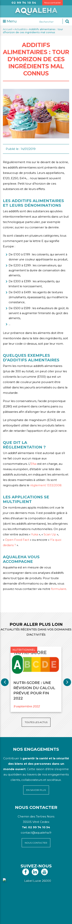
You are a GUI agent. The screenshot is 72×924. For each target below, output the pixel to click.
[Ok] (67, 21)
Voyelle (56, 918)
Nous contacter (52, 2)
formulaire (58, 589)
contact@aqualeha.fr (36, 832)
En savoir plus (36, 790)
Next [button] (67, 682)
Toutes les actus (36, 722)
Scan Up (50, 534)
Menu (10, 21)
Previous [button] (5, 682)
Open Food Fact (17, 540)
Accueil (7, 29)
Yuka (34, 534)
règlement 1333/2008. (46, 485)
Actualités (20, 29)
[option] (36, 679)
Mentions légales (43, 913)
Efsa (33, 464)
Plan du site (25, 913)
